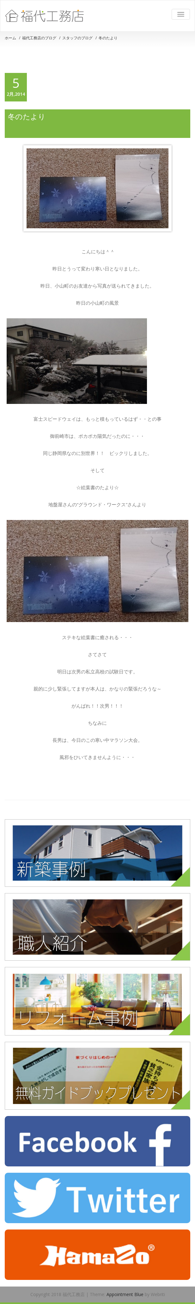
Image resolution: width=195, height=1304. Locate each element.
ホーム (10, 38)
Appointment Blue (124, 1294)
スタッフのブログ (77, 38)
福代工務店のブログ (39, 38)
